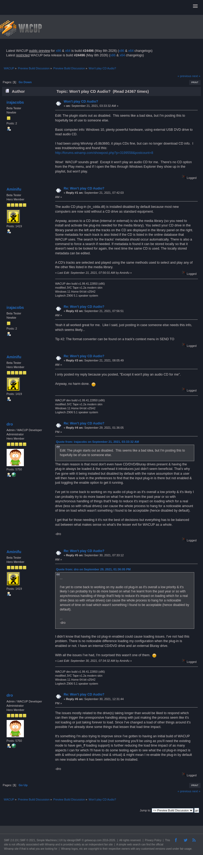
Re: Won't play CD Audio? (84, 188)
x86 (58, 51)
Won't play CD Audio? (81, 101)
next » (196, 76)
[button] (195, 6)
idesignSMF (74, 840)
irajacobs (15, 102)
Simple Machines (47, 840)
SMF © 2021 (27, 840)
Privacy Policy (153, 840)
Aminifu (13, 189)
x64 (67, 51)
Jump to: (145, 810)
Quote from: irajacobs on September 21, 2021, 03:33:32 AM (97, 441)
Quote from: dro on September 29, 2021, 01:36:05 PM (93, 569)
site (6, 844)
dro (9, 424)
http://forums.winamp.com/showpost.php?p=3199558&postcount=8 (104, 153)
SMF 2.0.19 (11, 840)
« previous (184, 76)
